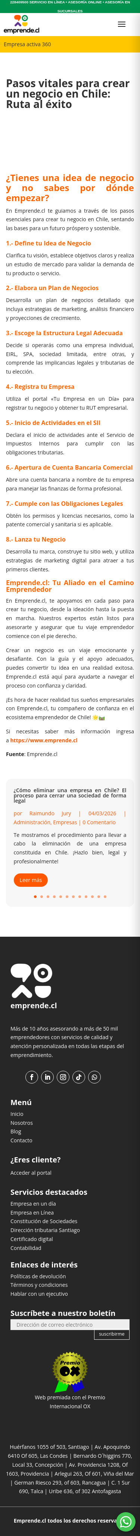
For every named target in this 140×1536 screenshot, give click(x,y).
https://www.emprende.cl (43, 740)
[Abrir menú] (122, 24)
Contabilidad (25, 1247)
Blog (15, 1131)
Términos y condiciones (39, 1284)
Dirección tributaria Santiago (45, 1230)
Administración (32, 822)
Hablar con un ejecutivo (39, 1293)
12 (105, 896)
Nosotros (21, 1122)
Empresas (65, 822)
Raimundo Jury (50, 813)
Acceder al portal (31, 1172)
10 (92, 896)
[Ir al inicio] (21, 24)
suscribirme (111, 1334)
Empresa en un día (33, 1203)
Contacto (21, 1140)
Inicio (17, 1113)
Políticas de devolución (38, 1276)
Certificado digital (31, 1239)
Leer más (31, 879)
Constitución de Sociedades (43, 1221)
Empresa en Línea (32, 1212)
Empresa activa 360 (27, 44)
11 (98, 896)
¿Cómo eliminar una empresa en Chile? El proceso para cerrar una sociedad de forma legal (70, 795)
